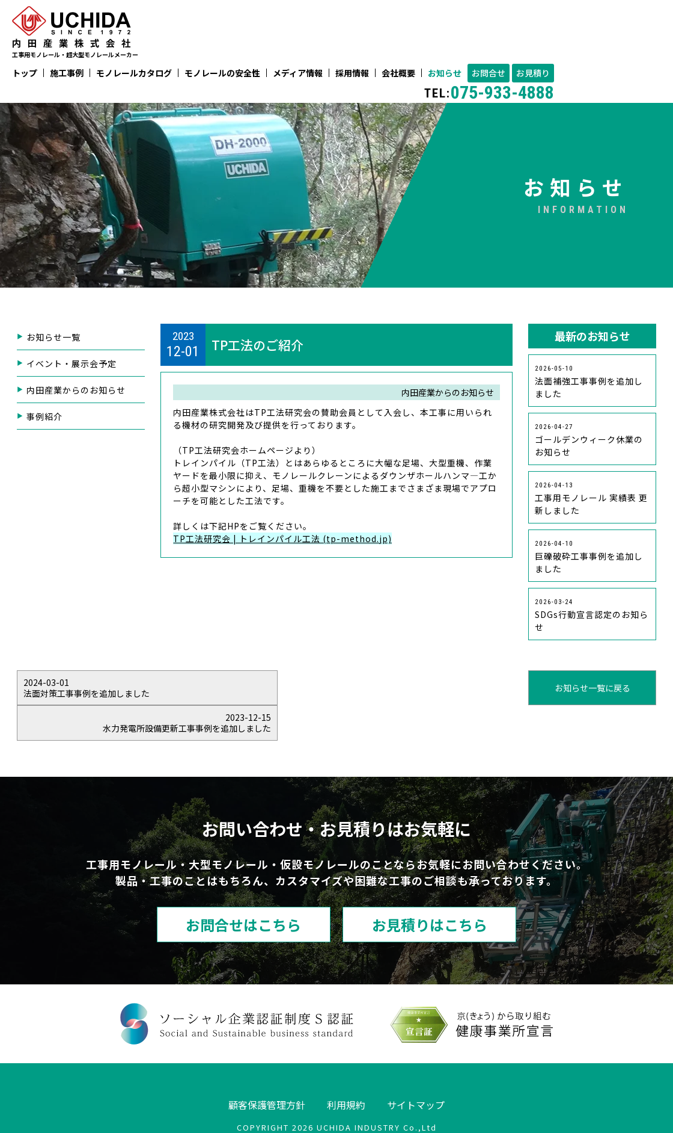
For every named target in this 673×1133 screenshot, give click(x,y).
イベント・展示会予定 (71, 364)
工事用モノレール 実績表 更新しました (591, 498)
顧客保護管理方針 (266, 1070)
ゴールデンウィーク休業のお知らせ (589, 440)
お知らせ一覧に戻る (336, 688)
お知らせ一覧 (53, 338)
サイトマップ (416, 1070)
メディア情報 (298, 73)
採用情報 (352, 73)
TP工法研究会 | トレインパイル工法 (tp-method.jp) (282, 539)
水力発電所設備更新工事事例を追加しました (528, 687)
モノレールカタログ (134, 73)
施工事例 (67, 73)
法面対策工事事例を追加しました (144, 687)
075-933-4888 (489, 92)
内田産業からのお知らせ (76, 390)
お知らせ (444, 73)
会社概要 (398, 73)
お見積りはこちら (429, 889)
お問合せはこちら (243, 889)
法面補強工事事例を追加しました (589, 382)
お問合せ (488, 73)
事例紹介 (44, 417)
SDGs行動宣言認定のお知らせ (591, 615)
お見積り (533, 73)
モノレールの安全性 (222, 73)
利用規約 (346, 1070)
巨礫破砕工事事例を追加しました (589, 557)
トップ (24, 73)
